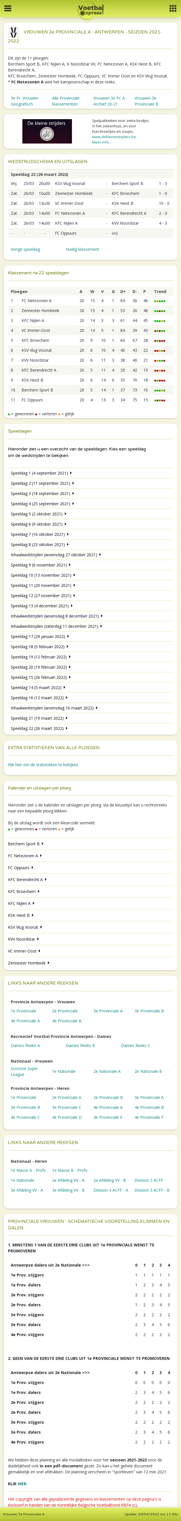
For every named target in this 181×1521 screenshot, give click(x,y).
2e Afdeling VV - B (109, 1180)
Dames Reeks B (80, 1045)
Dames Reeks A (25, 1045)
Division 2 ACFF (149, 1180)
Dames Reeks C (135, 1045)
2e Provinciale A (66, 1097)
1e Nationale (64, 1071)
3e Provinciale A (108, 1011)
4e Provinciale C (25, 1117)
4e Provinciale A (25, 1020)
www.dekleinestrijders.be (114, 136)
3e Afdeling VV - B (68, 1190)
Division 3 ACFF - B (152, 1190)
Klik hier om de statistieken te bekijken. (43, 764)
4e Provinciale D (67, 1117)
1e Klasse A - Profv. (28, 1170)
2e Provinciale (65, 1011)
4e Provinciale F (149, 1117)
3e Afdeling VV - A (27, 1190)
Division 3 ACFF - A (110, 1190)
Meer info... (101, 142)
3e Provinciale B (149, 1011)
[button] (173, 8)
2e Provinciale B (108, 1097)
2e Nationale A (107, 1071)
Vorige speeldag (25, 249)
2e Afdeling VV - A (68, 1180)
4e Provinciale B (67, 1020)
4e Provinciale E (107, 1117)
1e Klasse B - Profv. (70, 1170)
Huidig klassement (82, 249)
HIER (22, 1483)
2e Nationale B (148, 1071)
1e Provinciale (23, 1011)
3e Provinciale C (66, 1107)
